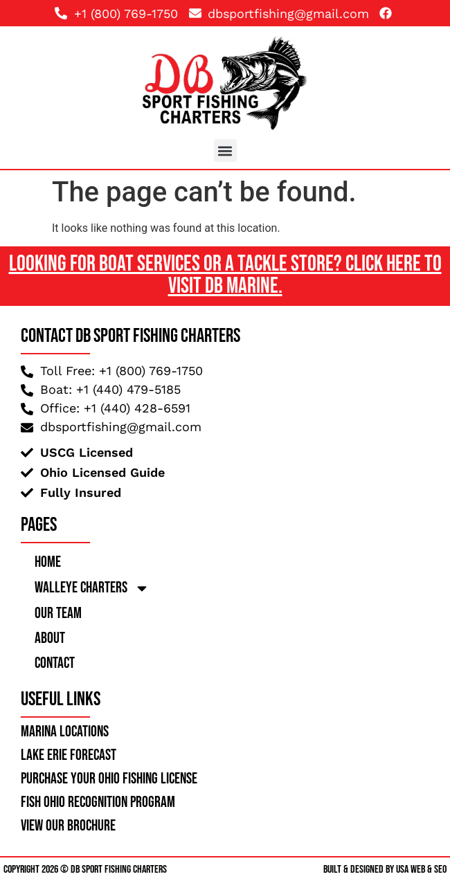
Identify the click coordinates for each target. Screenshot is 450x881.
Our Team (58, 613)
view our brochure (68, 826)
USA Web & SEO (421, 869)
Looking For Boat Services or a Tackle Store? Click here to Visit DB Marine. (225, 275)
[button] (225, 150)
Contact (55, 663)
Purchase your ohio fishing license (109, 779)
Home (48, 562)
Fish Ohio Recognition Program (98, 802)
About (50, 638)
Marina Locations (65, 732)
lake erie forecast (68, 755)
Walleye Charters (92, 588)
